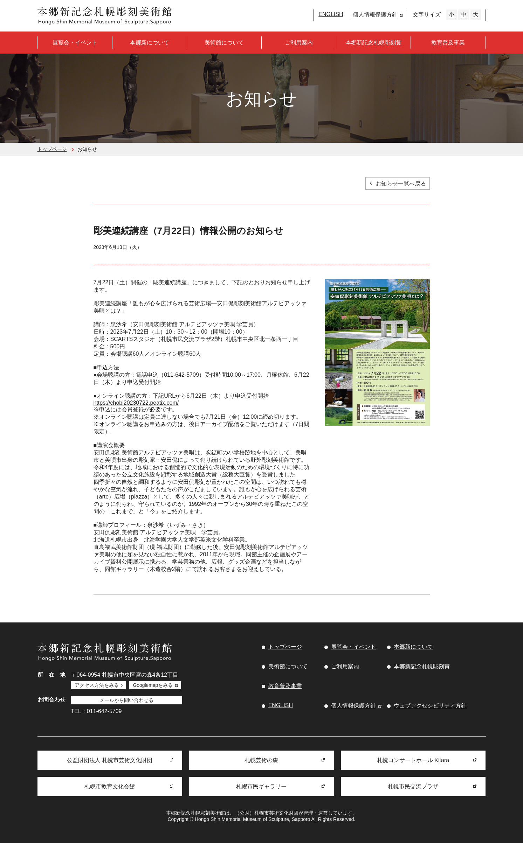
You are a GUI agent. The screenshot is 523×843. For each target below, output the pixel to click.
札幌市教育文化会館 (109, 786)
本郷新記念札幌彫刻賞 (373, 43)
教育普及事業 (448, 43)
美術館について (224, 43)
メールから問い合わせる (126, 700)
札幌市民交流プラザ (413, 786)
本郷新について (149, 43)
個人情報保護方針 (375, 15)
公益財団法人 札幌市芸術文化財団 (109, 760)
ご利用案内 (299, 43)
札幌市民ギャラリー (261, 786)
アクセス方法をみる (97, 685)
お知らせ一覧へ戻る (401, 184)
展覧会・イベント (75, 43)
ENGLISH (330, 14)
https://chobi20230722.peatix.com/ (136, 403)
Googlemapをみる (153, 685)
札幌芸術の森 (261, 760)
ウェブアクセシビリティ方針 (430, 706)
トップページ (52, 149)
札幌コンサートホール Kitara (413, 760)
